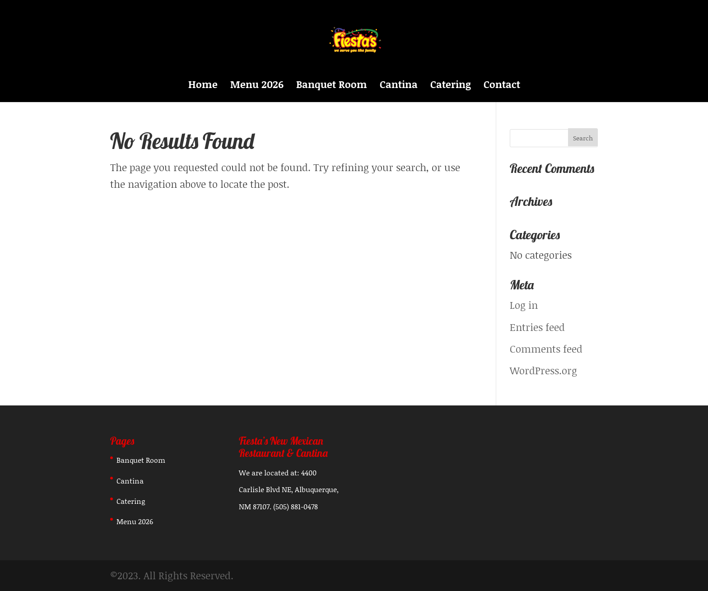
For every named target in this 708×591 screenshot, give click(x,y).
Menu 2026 (257, 86)
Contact (502, 86)
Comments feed (546, 349)
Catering (450, 86)
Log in (524, 305)
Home (203, 86)
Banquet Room (331, 86)
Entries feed (537, 327)
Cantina (399, 86)
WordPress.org (543, 370)
